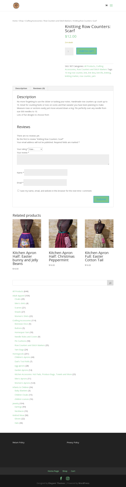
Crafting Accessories (33, 21)
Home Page (53, 471)
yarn (94, 76)
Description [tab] (21, 88)
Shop (21, 21)
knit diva (91, 72)
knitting (107, 72)
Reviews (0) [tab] (39, 88)
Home (15, 21)
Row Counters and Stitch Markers (58, 21)
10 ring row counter (74, 72)
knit (85, 72)
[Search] (110, 283)
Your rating (22, 149)
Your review (23, 152)
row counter (85, 76)
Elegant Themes (56, 483)
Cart (73, 471)
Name (20, 172)
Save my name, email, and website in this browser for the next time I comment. (56, 190)
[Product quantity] (69, 51)
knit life (100, 72)
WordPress (83, 483)
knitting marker (71, 76)
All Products (89, 66)
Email (20, 182)
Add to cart (86, 51)
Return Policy (18, 442)
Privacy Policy (73, 442)
